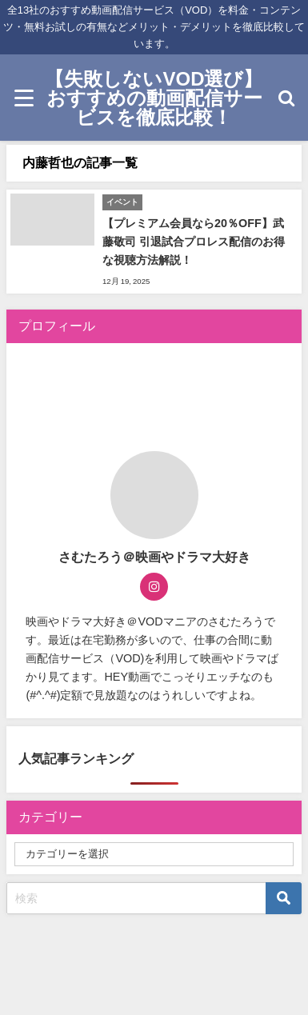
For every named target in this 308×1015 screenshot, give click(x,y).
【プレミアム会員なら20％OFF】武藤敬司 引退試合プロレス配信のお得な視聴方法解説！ (193, 242)
